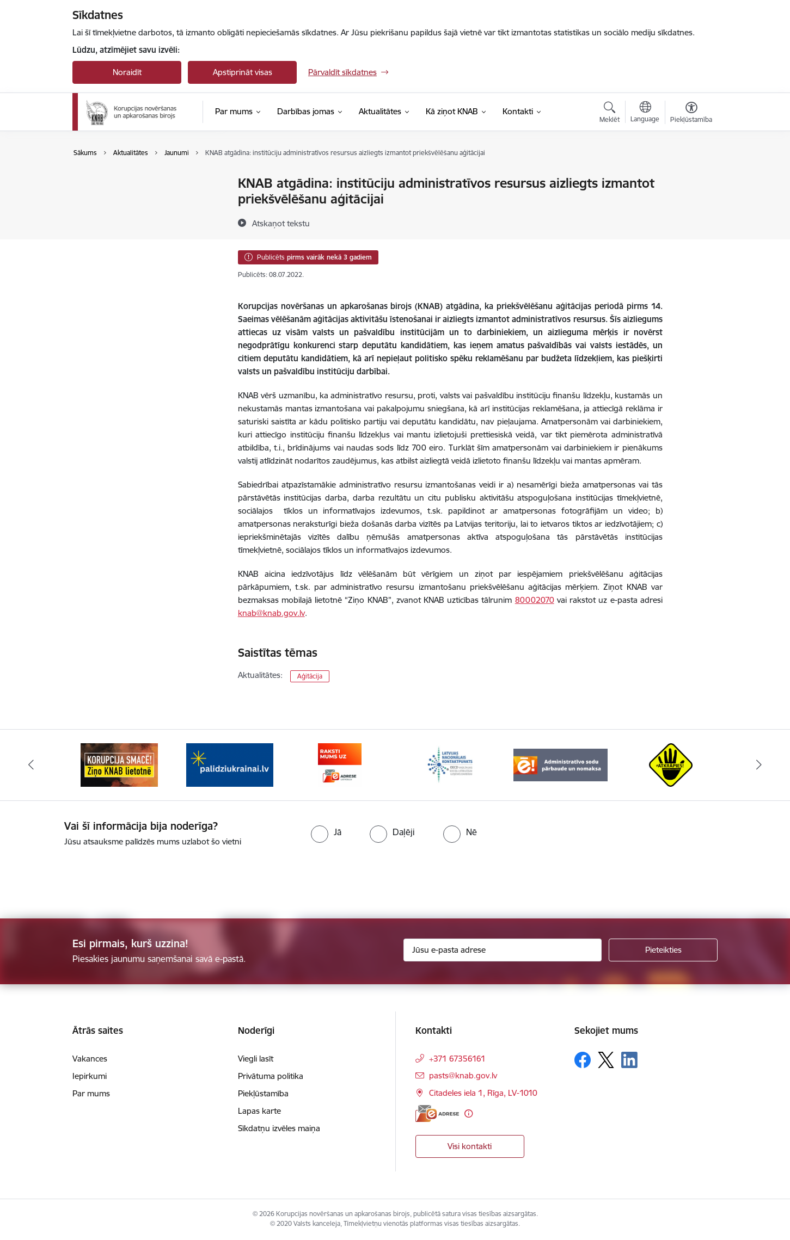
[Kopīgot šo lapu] (690, 206)
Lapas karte (259, 1111)
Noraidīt (127, 72)
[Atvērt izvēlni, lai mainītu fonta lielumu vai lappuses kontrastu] (691, 114)
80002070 (534, 600)
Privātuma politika (270, 1076)
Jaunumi (99, 183)
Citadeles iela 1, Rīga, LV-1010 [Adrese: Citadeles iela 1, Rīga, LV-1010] (483, 1093)
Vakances (89, 1058)
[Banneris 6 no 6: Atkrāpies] (671, 764)
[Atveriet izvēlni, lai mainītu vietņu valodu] (645, 113)
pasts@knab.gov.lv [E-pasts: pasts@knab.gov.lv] (463, 1075)
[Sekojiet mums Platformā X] (606, 1060)
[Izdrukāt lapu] (690, 178)
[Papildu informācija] (468, 1113)
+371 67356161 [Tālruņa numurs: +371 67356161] (457, 1058)
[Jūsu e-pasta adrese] (502, 950)
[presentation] (91, 878)
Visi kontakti (470, 1146)
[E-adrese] (437, 1113)
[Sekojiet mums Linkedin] (629, 1060)
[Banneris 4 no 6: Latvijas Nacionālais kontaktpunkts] (450, 764)
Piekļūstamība (263, 1093)
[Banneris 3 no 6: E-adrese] (340, 764)
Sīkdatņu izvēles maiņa (279, 1128)
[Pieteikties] (663, 950)
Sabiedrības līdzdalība (123, 203)
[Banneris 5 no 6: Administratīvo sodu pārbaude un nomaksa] (560, 764)
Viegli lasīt (255, 1058)
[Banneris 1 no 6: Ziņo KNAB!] (119, 764)
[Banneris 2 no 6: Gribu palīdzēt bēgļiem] (229, 764)
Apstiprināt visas (242, 72)
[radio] (326, 831)
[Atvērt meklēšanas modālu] (609, 114)
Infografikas (106, 222)
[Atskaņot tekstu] (281, 223)
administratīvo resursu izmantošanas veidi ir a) (428, 484)
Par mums (91, 1093)
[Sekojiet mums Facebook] (582, 1060)
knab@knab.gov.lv (271, 613)
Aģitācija (309, 676)
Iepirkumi (89, 1076)
